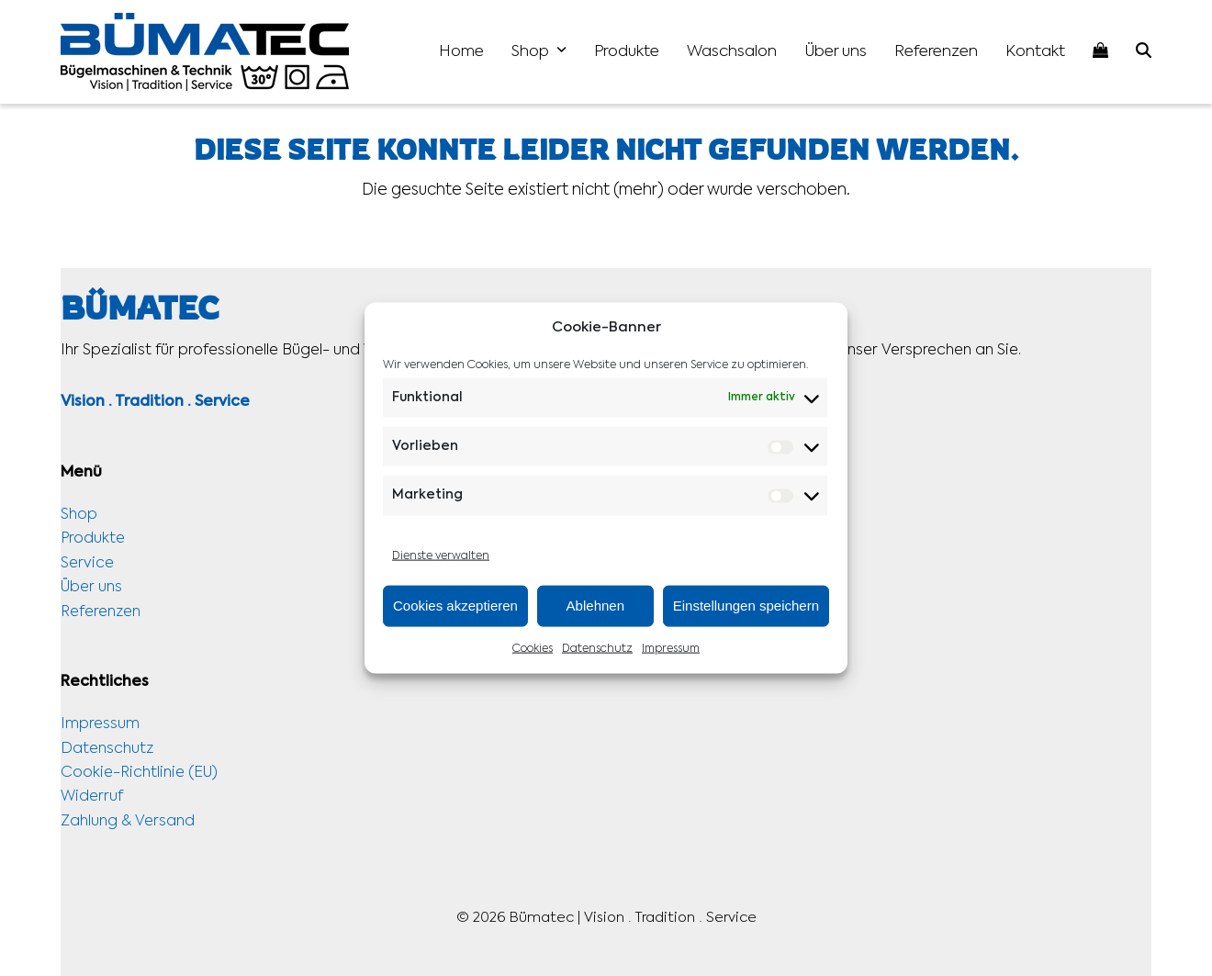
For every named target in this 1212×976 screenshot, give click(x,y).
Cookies (532, 649)
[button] (1143, 52)
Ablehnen (595, 605)
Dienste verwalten (440, 555)
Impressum (671, 649)
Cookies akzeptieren (455, 605)
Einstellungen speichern (746, 605)
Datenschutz (597, 649)
